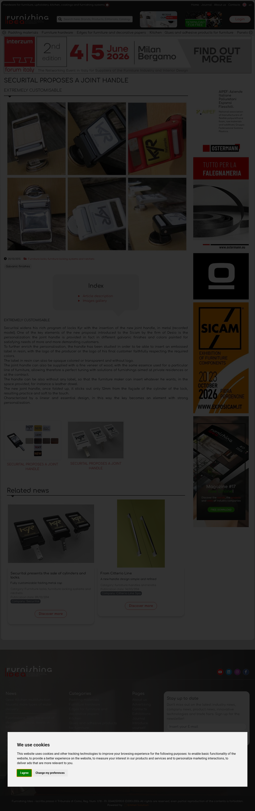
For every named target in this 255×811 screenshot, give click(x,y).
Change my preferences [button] (49, 772)
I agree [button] (24, 772)
